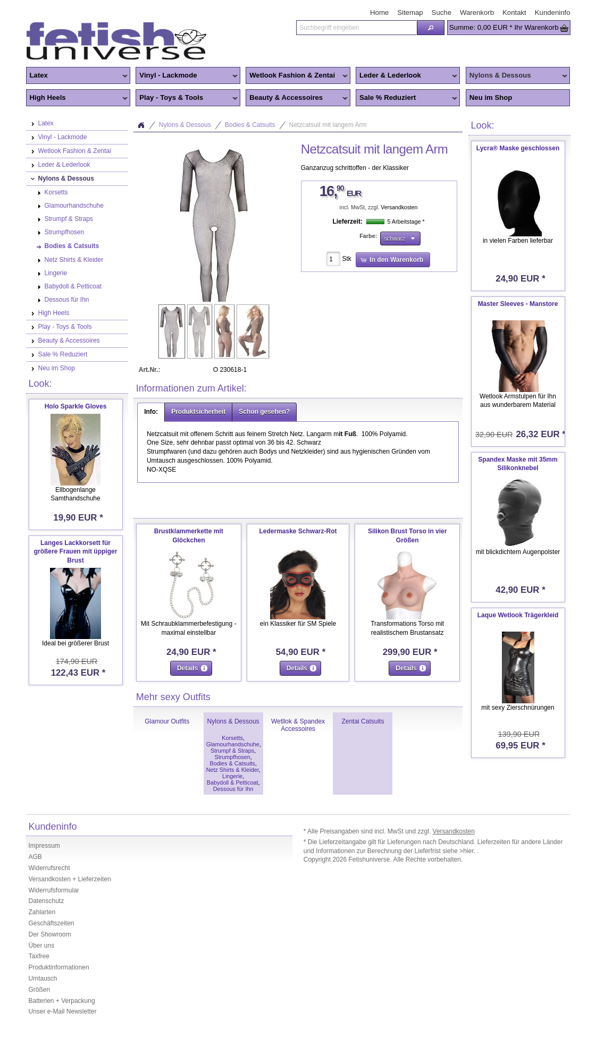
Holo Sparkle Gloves (76, 406)
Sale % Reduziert (407, 98)
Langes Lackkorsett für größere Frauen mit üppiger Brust (75, 552)
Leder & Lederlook (407, 76)
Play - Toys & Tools (187, 98)
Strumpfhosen (232, 757)
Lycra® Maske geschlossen (517, 148)
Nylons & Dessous (517, 76)
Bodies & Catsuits (250, 125)
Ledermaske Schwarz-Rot (298, 531)
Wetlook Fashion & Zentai (297, 76)
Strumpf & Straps (232, 750)
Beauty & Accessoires (297, 98)
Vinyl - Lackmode (187, 76)
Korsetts (232, 738)
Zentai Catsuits (362, 721)
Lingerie (232, 776)
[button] (430, 27)
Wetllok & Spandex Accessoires (298, 725)
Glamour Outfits (167, 721)
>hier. (468, 851)
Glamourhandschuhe (232, 744)
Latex (77, 76)
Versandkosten (399, 207)
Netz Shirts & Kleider (232, 770)
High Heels (77, 98)
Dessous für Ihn (233, 789)
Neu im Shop (491, 97)
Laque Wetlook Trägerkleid (517, 615)
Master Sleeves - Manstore (518, 304)
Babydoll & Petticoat (232, 782)
